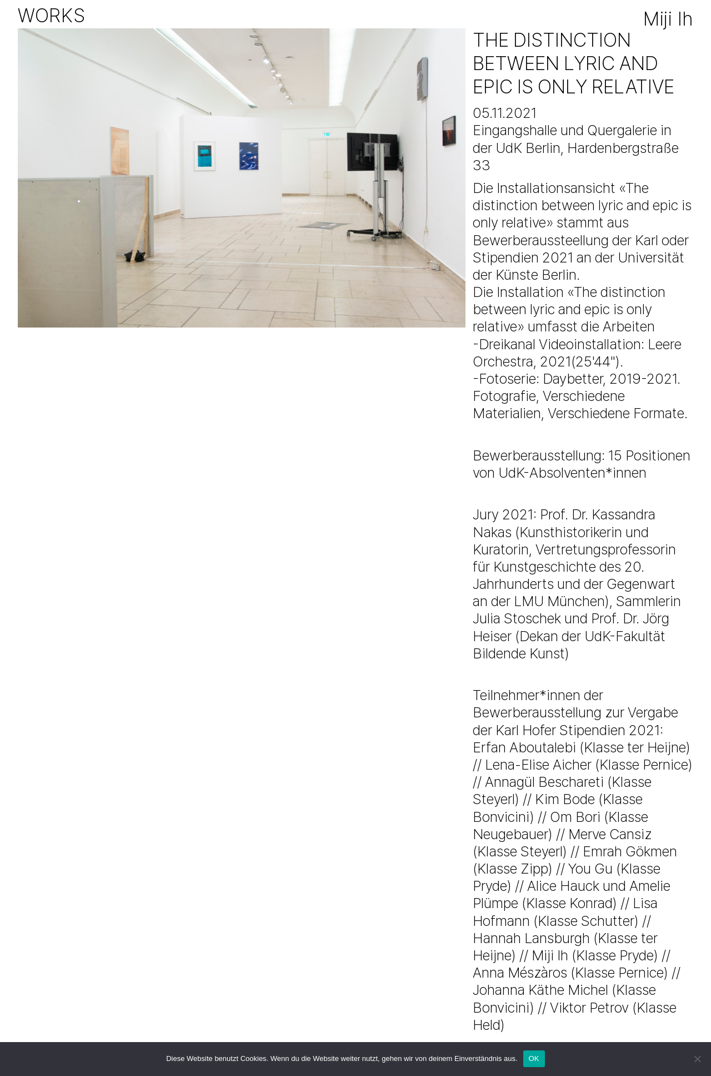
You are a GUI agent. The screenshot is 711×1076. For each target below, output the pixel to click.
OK (534, 1058)
